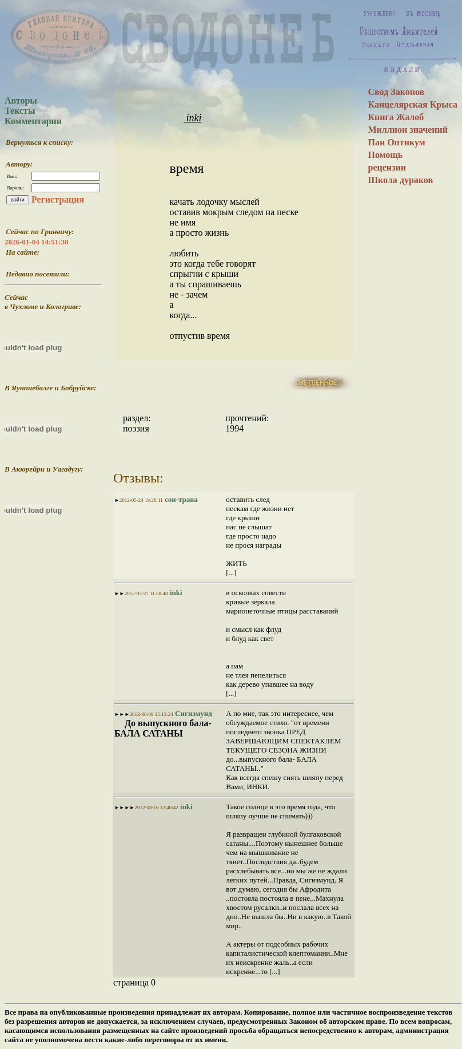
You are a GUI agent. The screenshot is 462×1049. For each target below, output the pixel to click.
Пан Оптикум (396, 142)
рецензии (386, 167)
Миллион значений (408, 129)
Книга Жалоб (396, 117)
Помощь (385, 155)
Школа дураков (400, 180)
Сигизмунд (192, 713)
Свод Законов (396, 92)
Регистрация (57, 199)
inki (193, 118)
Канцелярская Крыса (412, 104)
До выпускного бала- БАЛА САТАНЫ (163, 728)
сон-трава (180, 499)
